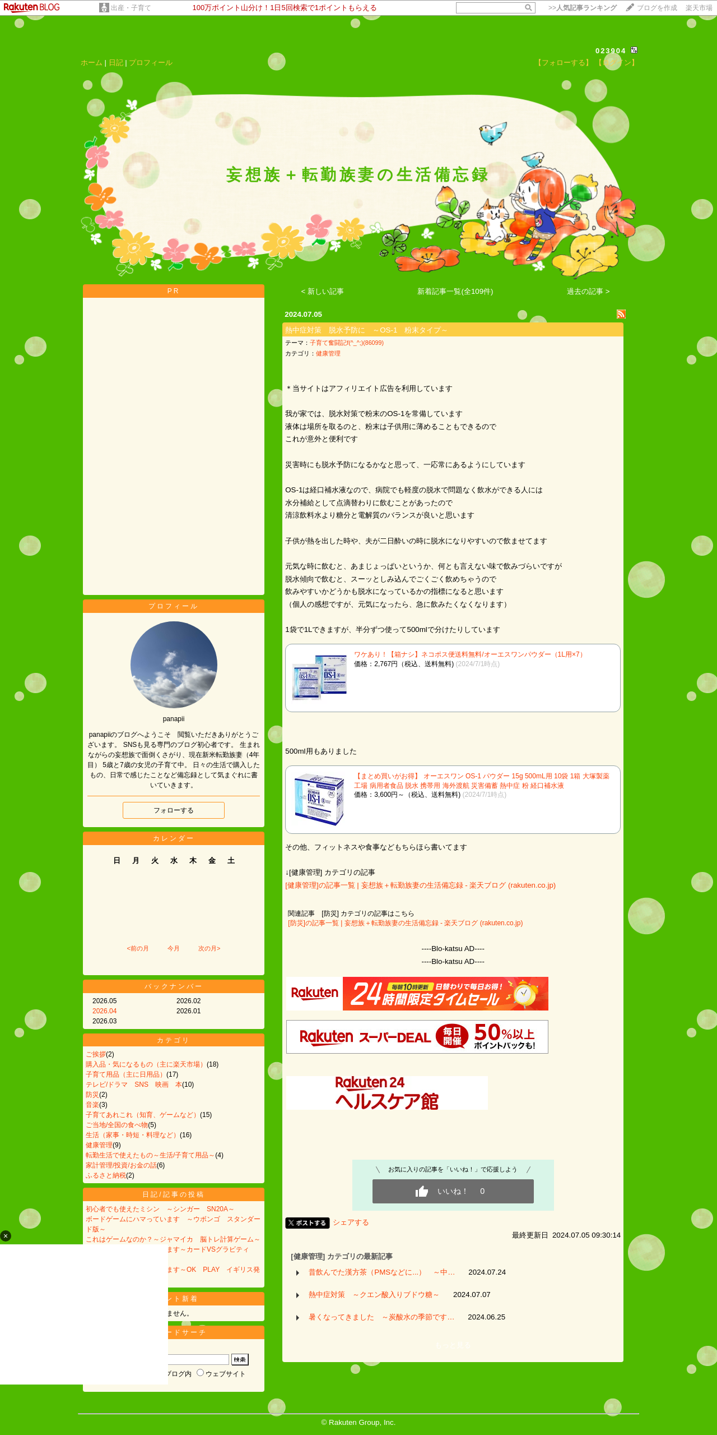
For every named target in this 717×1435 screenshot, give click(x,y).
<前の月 (137, 948)
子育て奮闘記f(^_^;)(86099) (347, 342)
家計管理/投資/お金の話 (121, 1165)
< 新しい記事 (322, 291)
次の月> (209, 948)
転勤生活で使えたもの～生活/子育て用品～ (150, 1155)
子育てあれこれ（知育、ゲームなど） (143, 1115)
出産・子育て (131, 8)
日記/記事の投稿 (173, 1194)
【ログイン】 (617, 62)
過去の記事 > (588, 291)
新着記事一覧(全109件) (455, 291)
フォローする (173, 810)
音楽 (92, 1105)
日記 (116, 62)
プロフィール (151, 62)
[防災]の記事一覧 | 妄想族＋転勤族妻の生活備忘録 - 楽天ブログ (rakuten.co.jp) (405, 923)
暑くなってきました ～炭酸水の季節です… (381, 1317)
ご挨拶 (96, 1054)
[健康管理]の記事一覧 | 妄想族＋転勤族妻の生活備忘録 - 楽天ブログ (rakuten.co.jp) (420, 885)
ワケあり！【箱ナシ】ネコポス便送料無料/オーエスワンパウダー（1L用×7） (470, 654)
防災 (92, 1095)
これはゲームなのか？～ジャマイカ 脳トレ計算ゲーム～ (173, 1239)
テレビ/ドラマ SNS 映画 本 (134, 1084)
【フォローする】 (563, 62)
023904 (610, 51)
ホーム (92, 62)
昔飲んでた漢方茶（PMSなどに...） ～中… (382, 1272)
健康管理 (99, 1145)
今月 (173, 948)
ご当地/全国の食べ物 (117, 1125)
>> (582, 8)
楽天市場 (699, 8)
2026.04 (104, 1011)
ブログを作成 (657, 8)
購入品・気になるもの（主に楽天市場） (146, 1064)
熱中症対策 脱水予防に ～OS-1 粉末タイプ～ (366, 330)
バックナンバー (174, 986)
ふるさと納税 (106, 1175)
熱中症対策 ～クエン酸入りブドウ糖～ (374, 1294)
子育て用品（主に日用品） (126, 1074)
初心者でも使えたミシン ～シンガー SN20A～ (160, 1209)
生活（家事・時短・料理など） (133, 1135)
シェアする (351, 1222)
